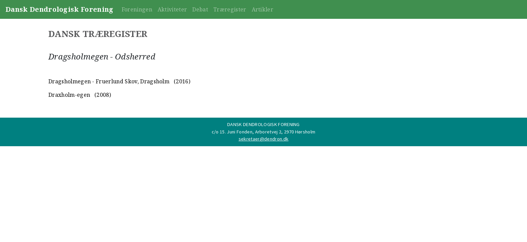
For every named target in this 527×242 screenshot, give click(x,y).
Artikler (263, 9)
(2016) (180, 81)
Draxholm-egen (69, 94)
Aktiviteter (172, 9)
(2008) (101, 94)
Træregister (229, 9)
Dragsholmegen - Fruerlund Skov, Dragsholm (108, 81)
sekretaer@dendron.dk (263, 139)
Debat (200, 9)
